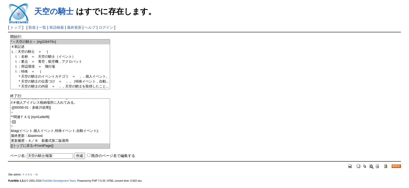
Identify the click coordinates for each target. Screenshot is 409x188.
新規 (32, 27)
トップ (15, 27)
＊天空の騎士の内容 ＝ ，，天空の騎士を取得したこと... (60, 86)
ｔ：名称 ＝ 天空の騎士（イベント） (60, 56)
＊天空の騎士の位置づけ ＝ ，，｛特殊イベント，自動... (60, 81)
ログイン (106, 27)
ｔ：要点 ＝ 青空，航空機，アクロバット (60, 61)
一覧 (42, 27)
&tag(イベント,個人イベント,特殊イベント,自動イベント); (60, 130)
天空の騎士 (54, 11)
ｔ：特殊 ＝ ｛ (60, 71)
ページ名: (18, 156)
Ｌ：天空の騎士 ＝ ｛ (60, 51)
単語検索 (56, 27)
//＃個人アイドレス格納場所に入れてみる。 (60, 102)
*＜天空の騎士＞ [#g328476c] (60, 41)
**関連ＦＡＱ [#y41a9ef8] (60, 117)
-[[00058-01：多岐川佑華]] (60, 107)
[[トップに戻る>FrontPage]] (60, 145)
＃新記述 (60, 46)
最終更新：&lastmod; (60, 135)
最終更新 (74, 27)
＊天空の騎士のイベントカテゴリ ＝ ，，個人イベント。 (60, 76)
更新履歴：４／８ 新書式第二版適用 (60, 140)
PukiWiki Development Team (59, 180)
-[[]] (60, 122)
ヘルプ (90, 27)
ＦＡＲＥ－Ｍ (30, 174)
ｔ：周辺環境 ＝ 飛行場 (60, 66)
